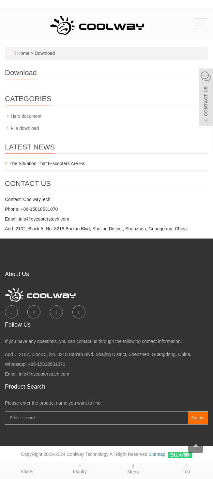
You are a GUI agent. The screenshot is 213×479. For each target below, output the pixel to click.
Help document (26, 116)
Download (45, 53)
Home (23, 53)
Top (186, 468)
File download (25, 128)
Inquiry (79, 468)
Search (198, 417)
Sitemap (157, 454)
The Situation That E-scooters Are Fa (46, 163)
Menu (133, 468)
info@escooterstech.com (44, 374)
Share (26, 468)
